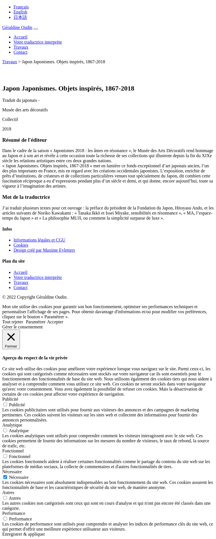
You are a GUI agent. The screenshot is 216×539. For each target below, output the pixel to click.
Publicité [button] (10, 399)
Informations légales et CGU (39, 240)
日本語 (20, 17)
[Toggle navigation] (35, 29)
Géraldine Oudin (17, 27)
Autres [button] (8, 492)
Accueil (21, 37)
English (20, 12)
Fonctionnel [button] (13, 450)
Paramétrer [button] (36, 321)
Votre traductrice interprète (38, 42)
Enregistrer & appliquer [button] (23, 534)
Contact (21, 52)
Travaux (21, 47)
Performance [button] (13, 513)
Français (21, 6)
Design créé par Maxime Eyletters (44, 250)
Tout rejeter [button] (12, 321)
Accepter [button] (55, 321)
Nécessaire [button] (12, 471)
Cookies (21, 245)
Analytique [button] (12, 425)
